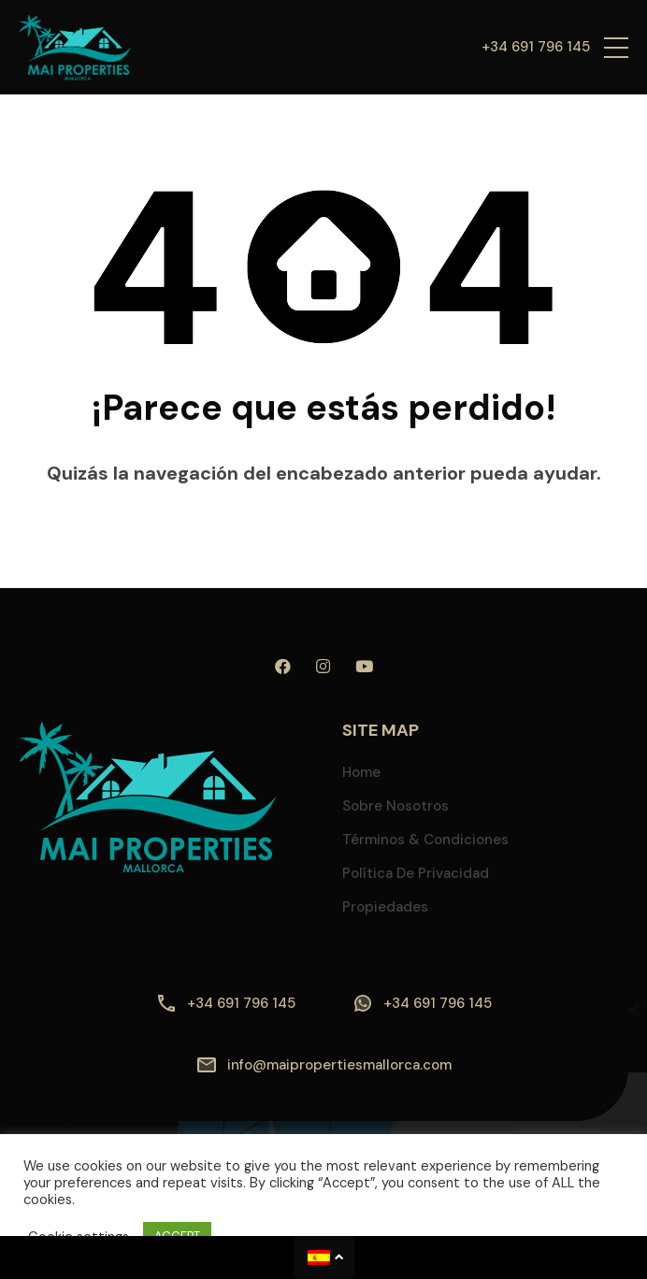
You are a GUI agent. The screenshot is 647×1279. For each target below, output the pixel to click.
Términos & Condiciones (425, 839)
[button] (616, 47)
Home (361, 772)
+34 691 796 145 (536, 46)
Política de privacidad (415, 873)
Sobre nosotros (395, 806)
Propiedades (385, 907)
